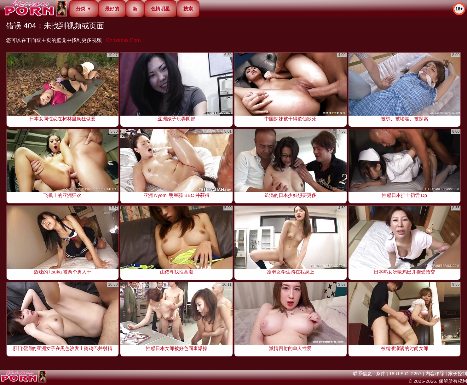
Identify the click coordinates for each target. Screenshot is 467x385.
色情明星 (160, 8)
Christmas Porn (123, 40)
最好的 (112, 8)
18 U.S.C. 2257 (405, 373)
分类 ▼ (83, 8)
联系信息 (362, 373)
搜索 (188, 8)
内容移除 (434, 373)
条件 (380, 373)
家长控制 (457, 373)
